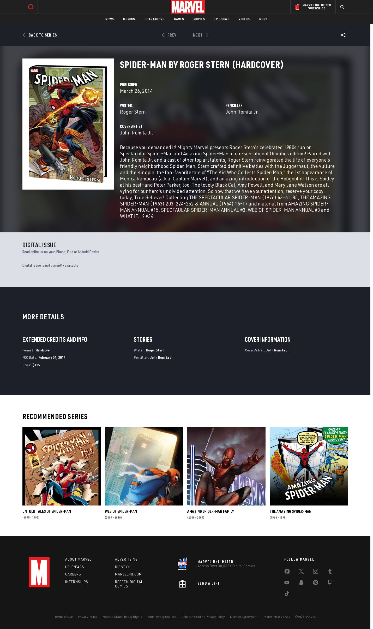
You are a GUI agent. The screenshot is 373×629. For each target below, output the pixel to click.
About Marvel (78, 559)
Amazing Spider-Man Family (210, 511)
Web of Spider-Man (121, 511)
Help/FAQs (74, 567)
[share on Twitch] (330, 583)
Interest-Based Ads (276, 617)
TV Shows (222, 19)
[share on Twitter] (301, 572)
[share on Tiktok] (287, 594)
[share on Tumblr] (330, 572)
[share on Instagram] (315, 572)
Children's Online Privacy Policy (203, 617)
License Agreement (243, 617)
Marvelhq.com (128, 574)
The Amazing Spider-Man (290, 511)
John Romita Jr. (242, 112)
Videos (244, 19)
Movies (199, 19)
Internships (76, 582)
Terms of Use (64, 617)
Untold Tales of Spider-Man (46, 511)
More (263, 19)
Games (179, 19)
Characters (155, 19)
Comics (129, 19)
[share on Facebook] (287, 572)
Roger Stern (133, 112)
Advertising (126, 559)
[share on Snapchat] (301, 583)
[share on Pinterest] (315, 583)
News (109, 19)
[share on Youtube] (287, 583)
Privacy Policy (87, 617)
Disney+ (122, 567)
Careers (73, 574)
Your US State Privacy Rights (122, 617)
